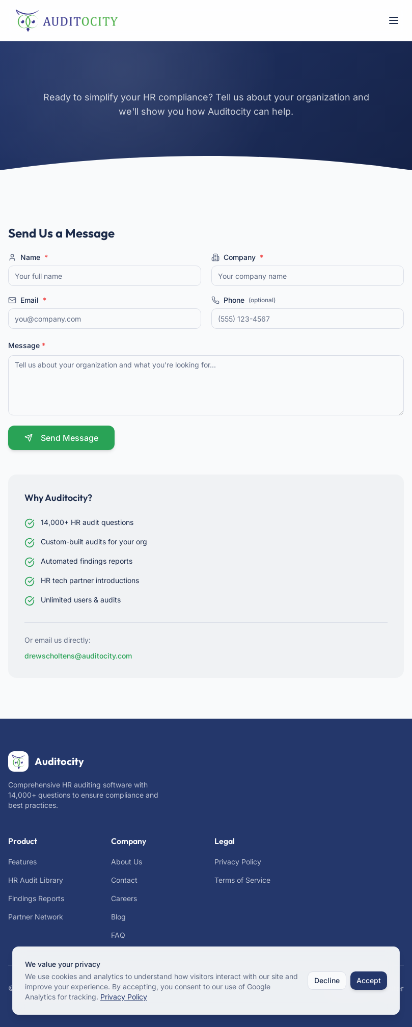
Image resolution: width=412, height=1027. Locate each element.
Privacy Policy (237, 861)
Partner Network (35, 916)
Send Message (61, 438)
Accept (368, 980)
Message (26, 345)
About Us (126, 861)
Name (28, 257)
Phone (243, 300)
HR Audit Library (35, 880)
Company (237, 257)
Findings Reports (36, 898)
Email (27, 300)
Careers (124, 898)
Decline (327, 980)
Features (22, 861)
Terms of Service (242, 880)
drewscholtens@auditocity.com (78, 655)
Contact (124, 880)
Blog (118, 916)
